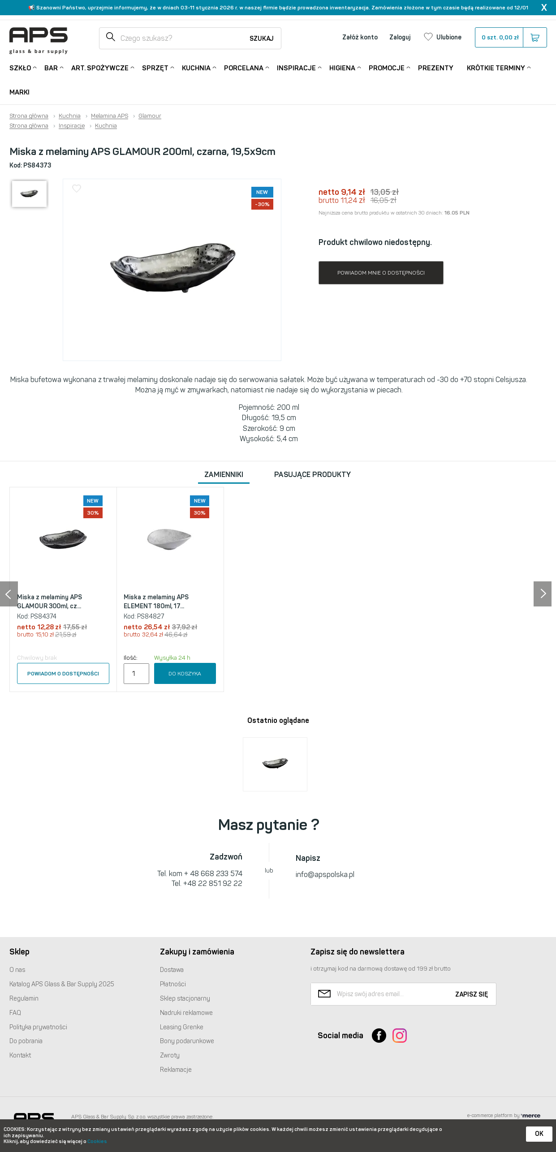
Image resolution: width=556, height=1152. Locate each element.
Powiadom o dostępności (63, 674)
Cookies (97, 1141)
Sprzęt (155, 67)
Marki (19, 92)
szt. (510, 38)
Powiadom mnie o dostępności (381, 273)
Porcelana (243, 67)
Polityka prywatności (38, 1027)
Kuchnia (196, 67)
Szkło (20, 67)
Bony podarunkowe (187, 1041)
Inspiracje (296, 67)
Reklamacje (176, 1070)
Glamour (149, 116)
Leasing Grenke (181, 1027)
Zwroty (170, 1055)
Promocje (387, 67)
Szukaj (262, 39)
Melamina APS (109, 116)
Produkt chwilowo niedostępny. (375, 242)
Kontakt (20, 1055)
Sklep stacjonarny (185, 998)
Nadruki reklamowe (186, 1013)
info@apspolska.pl (325, 874)
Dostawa (172, 970)
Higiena (342, 67)
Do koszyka (184, 674)
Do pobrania (26, 1041)
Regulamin (24, 998)
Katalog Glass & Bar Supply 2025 (61, 984)
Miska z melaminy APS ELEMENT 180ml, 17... (156, 601)
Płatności (173, 984)
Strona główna (28, 116)
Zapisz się (471, 994)
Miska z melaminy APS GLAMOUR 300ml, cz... (49, 601)
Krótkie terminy (496, 67)
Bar (51, 67)
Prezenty (435, 68)
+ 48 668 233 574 (213, 873)
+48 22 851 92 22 (212, 883)
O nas (17, 970)
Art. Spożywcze (100, 67)
